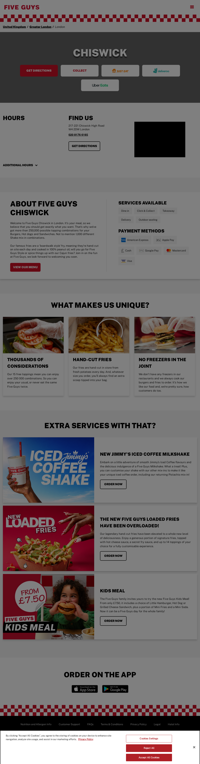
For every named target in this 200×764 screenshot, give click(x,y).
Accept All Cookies (149, 758)
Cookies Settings (149, 740)
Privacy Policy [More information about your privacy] (85, 740)
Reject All (149, 749)
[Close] (194, 749)
